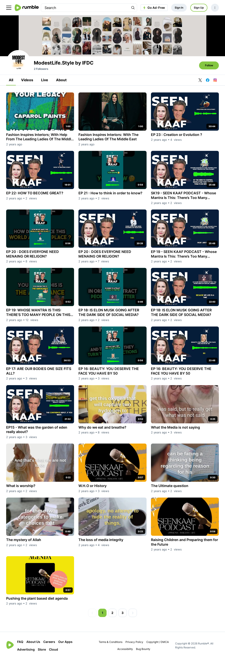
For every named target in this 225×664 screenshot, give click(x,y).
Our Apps (65, 646)
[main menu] (9, 7)
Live (44, 85)
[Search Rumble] (133, 8)
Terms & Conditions (110, 646)
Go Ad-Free (153, 8)
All (11, 85)
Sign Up (199, 7)
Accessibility (125, 653)
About (61, 85)
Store (42, 654)
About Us (33, 646)
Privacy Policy (134, 646)
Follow (209, 70)
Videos (27, 85)
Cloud (53, 654)
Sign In (179, 7)
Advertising (26, 654)
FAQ (20, 646)
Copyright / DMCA (157, 646)
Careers (49, 646)
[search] (85, 8)
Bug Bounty (143, 653)
